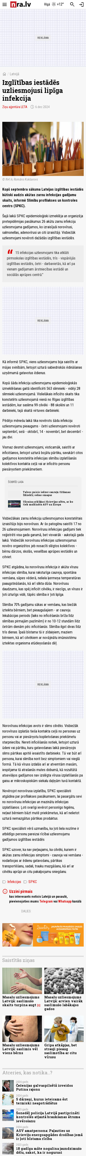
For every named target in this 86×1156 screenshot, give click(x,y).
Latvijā (14, 74)
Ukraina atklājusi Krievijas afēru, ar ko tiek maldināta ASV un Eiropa (48, 503)
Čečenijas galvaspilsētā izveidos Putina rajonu (44, 1087)
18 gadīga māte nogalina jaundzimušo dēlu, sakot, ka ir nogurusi (49, 1150)
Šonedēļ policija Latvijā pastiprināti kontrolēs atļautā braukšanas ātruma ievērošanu (48, 1117)
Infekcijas (11, 881)
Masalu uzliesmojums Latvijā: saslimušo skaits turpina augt (20, 1001)
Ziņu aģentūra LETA (14, 107)
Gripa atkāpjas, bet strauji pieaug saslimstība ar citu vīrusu (60, 1051)
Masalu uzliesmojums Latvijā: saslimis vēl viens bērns (20, 1049)
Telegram (46, 901)
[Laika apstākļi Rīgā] (54, 4)
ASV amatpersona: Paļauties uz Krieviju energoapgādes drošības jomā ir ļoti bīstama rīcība (49, 1134)
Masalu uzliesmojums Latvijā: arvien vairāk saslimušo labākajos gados (63, 1003)
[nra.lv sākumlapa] (20, 4)
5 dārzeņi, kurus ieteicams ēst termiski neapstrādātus (42, 1101)
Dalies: (26, 911)
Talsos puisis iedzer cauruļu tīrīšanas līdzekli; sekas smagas (47, 493)
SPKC (30, 881)
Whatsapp (65, 901)
